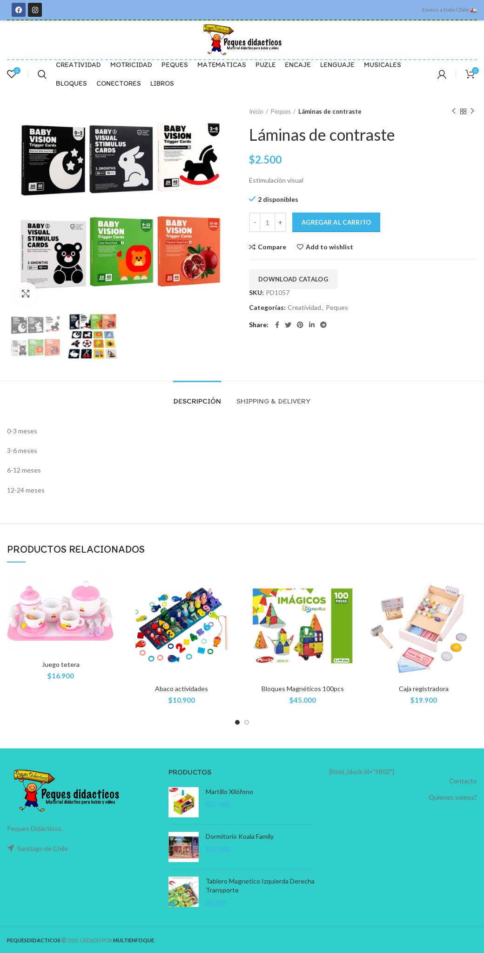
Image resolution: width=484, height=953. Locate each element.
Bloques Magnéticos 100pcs (303, 688)
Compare (272, 247)
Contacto (463, 781)
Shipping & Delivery (273, 401)
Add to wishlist (329, 247)
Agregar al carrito (336, 222)
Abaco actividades (181, 688)
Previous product (454, 111)
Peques (281, 111)
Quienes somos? (453, 797)
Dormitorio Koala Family (240, 836)
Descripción (197, 401)
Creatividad (304, 307)
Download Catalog (293, 279)
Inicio (256, 111)
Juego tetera (61, 664)
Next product (472, 111)
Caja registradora (424, 688)
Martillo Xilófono (229, 791)
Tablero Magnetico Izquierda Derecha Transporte (260, 885)
